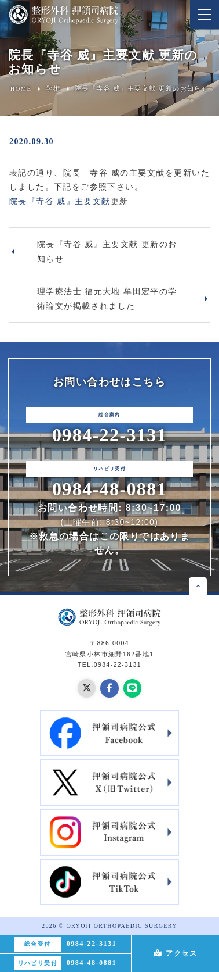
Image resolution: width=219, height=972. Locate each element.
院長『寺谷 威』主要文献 (60, 201)
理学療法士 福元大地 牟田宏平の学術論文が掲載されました (107, 298)
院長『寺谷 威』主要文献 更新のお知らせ (107, 251)
